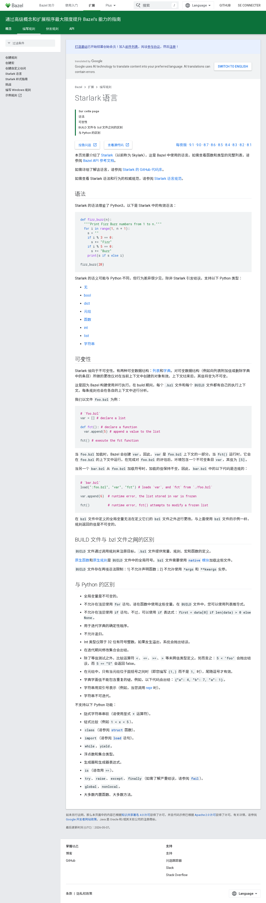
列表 (156, 371)
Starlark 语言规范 (168, 178)
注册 (172, 46)
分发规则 (52, 29)
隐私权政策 (84, 893)
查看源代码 (118, 145)
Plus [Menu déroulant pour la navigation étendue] (109, 5)
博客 (69, 853)
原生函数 (82, 560)
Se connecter (249, 5)
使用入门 (71, 5)
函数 (87, 319)
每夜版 (181, 145)
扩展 (91, 87)
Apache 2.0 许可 (205, 815)
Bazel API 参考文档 (98, 161)
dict (87, 303)
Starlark (107, 155)
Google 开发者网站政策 (81, 819)
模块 (198, 560)
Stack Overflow (177, 875)
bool (87, 295)
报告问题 (88, 145)
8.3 (234, 145)
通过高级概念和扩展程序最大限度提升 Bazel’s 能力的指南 (63, 19)
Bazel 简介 (46, 5)
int (86, 328)
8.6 (213, 145)
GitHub (225, 5)
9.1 (191, 145)
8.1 (249, 145)
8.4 (227, 145)
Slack (170, 868)
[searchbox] (30, 43)
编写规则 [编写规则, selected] (29, 29)
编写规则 (105, 87)
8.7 (206, 145)
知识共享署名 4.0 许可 (136, 815)
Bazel (78, 87)
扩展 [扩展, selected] (92, 5)
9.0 (198, 145)
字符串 (89, 344)
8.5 (220, 145)
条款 (69, 893)
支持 (169, 853)
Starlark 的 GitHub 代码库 (142, 169)
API (71, 29)
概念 (8, 29)
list (86, 336)
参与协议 (153, 46)
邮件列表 (131, 46)
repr (149, 688)
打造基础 (81, 46)
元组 (87, 311)
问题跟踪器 (174, 860)
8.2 (242, 145)
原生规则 (100, 560)
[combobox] (156, 5)
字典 (167, 371)
